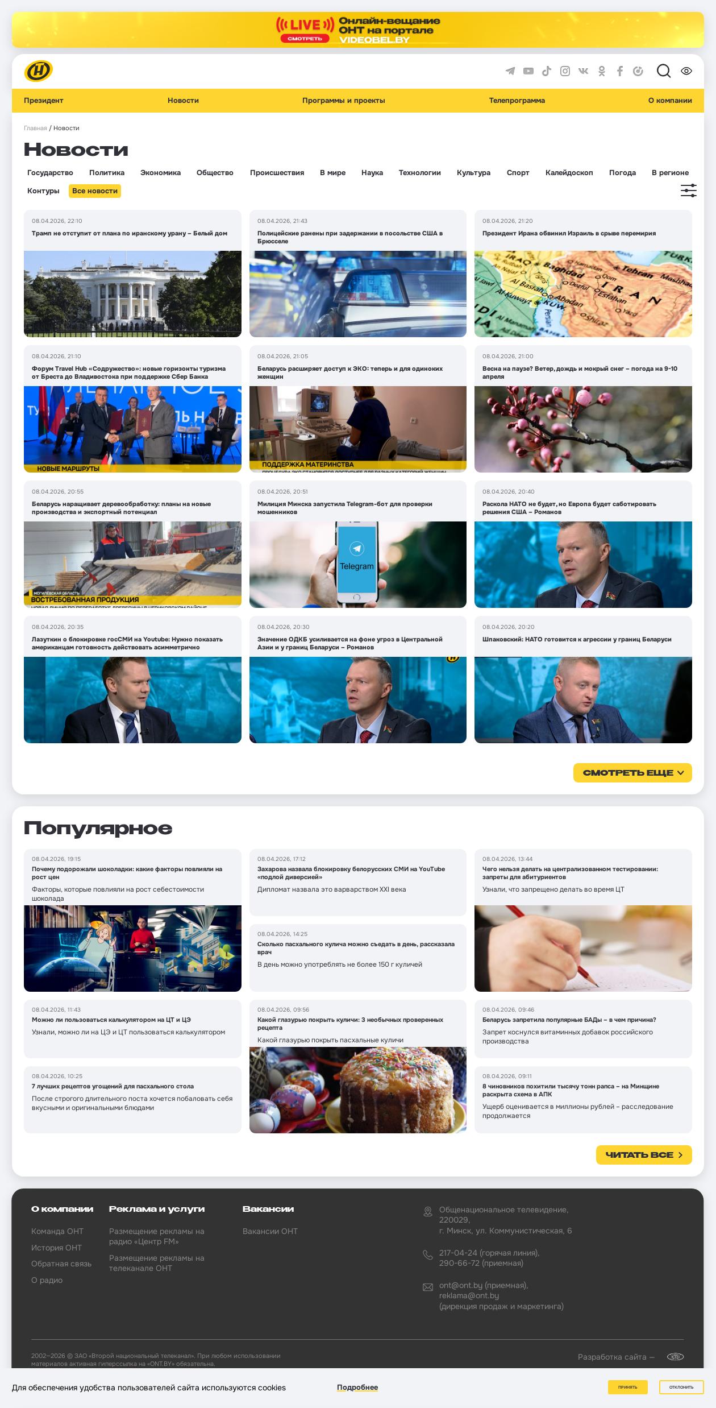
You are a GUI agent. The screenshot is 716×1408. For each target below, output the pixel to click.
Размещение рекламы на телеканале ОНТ (157, 1263)
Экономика (160, 172)
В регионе (670, 172)
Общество (215, 172)
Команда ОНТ (57, 1231)
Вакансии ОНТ (270, 1231)
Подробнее (357, 1387)
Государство (50, 172)
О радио (47, 1280)
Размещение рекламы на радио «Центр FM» (157, 1236)
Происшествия (277, 172)
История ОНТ (56, 1248)
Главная (35, 128)
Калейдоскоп (569, 172)
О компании (670, 101)
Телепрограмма (517, 101)
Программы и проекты (343, 101)
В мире (332, 172)
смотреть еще (628, 773)
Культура (473, 172)
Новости (183, 101)
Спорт (518, 172)
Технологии (420, 172)
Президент (44, 101)
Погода (622, 172)
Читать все (639, 1155)
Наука (372, 172)
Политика (106, 172)
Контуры (43, 191)
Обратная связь (61, 1263)
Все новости (95, 191)
